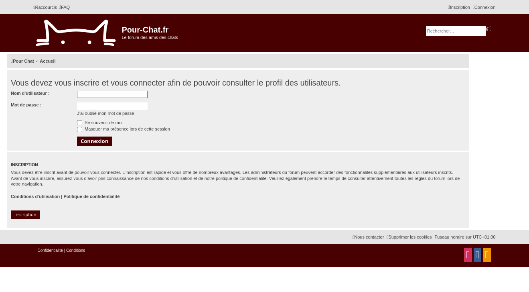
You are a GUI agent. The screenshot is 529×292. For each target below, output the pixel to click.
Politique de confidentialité (91, 196)
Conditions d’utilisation (35, 196)
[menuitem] (64, 7)
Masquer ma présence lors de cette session (123, 129)
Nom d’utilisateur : (30, 93)
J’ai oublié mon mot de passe (105, 113)
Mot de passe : (26, 104)
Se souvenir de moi (99, 122)
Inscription (25, 214)
